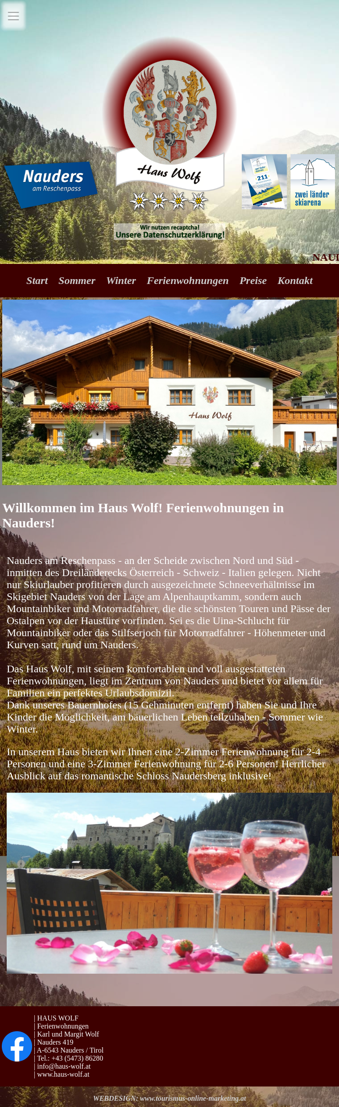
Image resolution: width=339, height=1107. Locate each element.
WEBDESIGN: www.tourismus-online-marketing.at (169, 1098)
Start (38, 280)
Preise (254, 280)
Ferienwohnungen (188, 280)
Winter (122, 280)
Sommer (78, 280)
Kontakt (295, 280)
